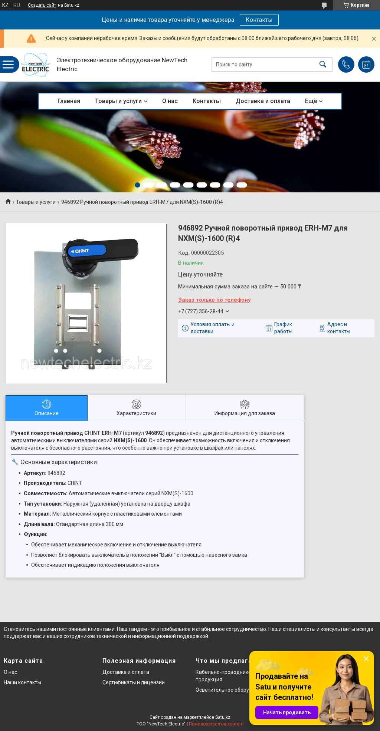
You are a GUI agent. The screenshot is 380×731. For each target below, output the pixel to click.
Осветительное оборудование (233, 690)
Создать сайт (42, 5)
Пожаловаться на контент (216, 724)
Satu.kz (222, 717)
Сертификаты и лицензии (133, 682)
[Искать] (323, 65)
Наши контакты (22, 682)
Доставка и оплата (263, 101)
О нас (170, 101)
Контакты (259, 19)
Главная (69, 101)
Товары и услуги (118, 101)
